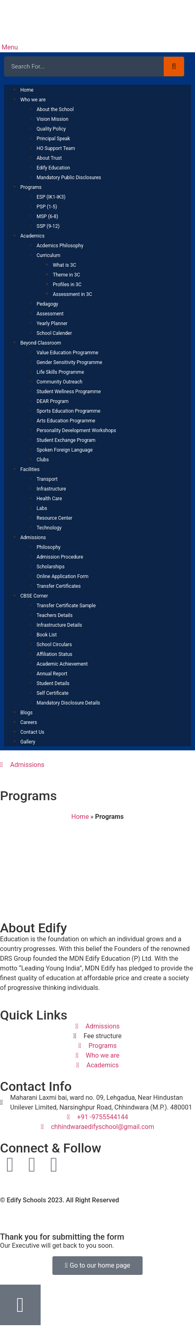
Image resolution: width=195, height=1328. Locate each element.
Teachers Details (55, 615)
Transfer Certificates (59, 586)
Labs (42, 508)
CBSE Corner (34, 596)
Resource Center (54, 518)
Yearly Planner (52, 323)
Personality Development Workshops (76, 430)
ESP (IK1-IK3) (51, 197)
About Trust (49, 158)
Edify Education (53, 168)
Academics (32, 236)
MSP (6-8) (47, 216)
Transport (47, 479)
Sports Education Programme (68, 411)
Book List (47, 635)
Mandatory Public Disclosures (69, 177)
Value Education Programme (67, 353)
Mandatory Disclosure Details (68, 703)
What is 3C (64, 265)
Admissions (33, 537)
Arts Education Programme (66, 421)
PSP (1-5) (47, 207)
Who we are (33, 100)
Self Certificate (53, 693)
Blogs (26, 712)
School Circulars (54, 644)
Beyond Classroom (40, 343)
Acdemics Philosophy (60, 245)
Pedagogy (47, 304)
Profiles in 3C (67, 284)
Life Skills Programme (60, 372)
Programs (30, 187)
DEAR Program (53, 401)
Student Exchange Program (66, 440)
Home (26, 90)
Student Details (53, 683)
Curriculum (48, 255)
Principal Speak (53, 138)
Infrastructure (51, 489)
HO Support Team (56, 148)
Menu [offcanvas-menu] (9, 47)
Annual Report (52, 674)
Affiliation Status (54, 654)
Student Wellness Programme (69, 391)
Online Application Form (63, 576)
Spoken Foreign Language (65, 450)
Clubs (43, 460)
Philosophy (49, 547)
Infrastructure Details (59, 625)
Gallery (27, 742)
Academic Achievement (62, 664)
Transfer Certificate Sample (66, 605)
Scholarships (51, 567)
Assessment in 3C (72, 294)
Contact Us (32, 732)
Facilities (29, 469)
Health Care (49, 498)
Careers (28, 722)
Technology (49, 528)
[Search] (174, 66)
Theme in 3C (66, 275)
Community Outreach (59, 382)
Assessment (50, 314)
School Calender (54, 333)
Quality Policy (51, 129)
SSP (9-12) (48, 226)
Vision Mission (52, 119)
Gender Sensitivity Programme (69, 362)
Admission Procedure (60, 557)
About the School (55, 109)
